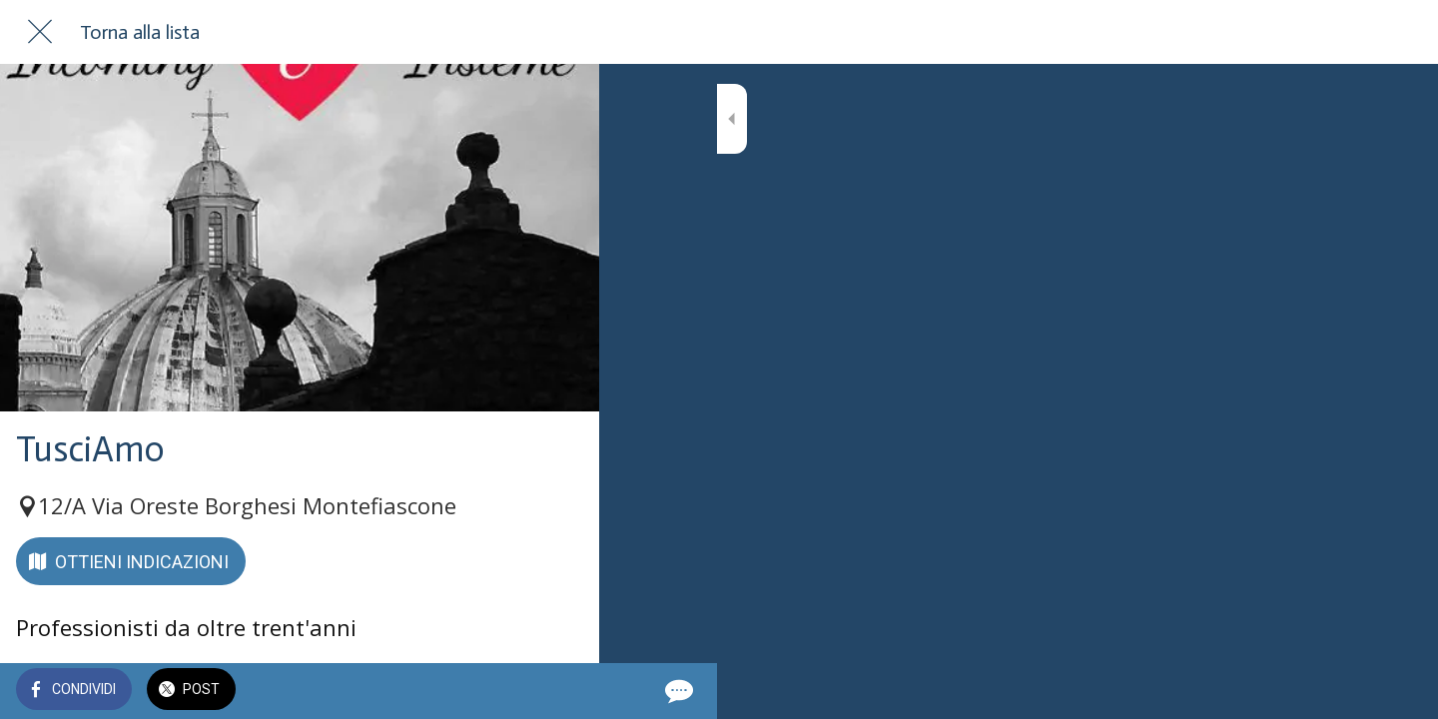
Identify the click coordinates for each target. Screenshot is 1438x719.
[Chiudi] (40, 32)
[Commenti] (559, 691)
